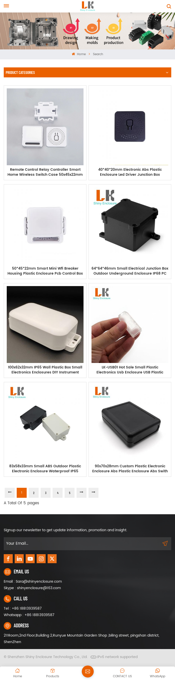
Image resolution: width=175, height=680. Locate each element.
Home (79, 54)
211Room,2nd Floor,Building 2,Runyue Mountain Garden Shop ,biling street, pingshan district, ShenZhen (81, 639)
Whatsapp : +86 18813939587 (29, 615)
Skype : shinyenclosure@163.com (32, 588)
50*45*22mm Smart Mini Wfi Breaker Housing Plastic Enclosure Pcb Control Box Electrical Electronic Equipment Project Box (45, 271)
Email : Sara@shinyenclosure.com (33, 581)
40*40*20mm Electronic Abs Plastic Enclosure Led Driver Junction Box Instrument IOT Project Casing (130, 172)
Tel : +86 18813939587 (23, 608)
